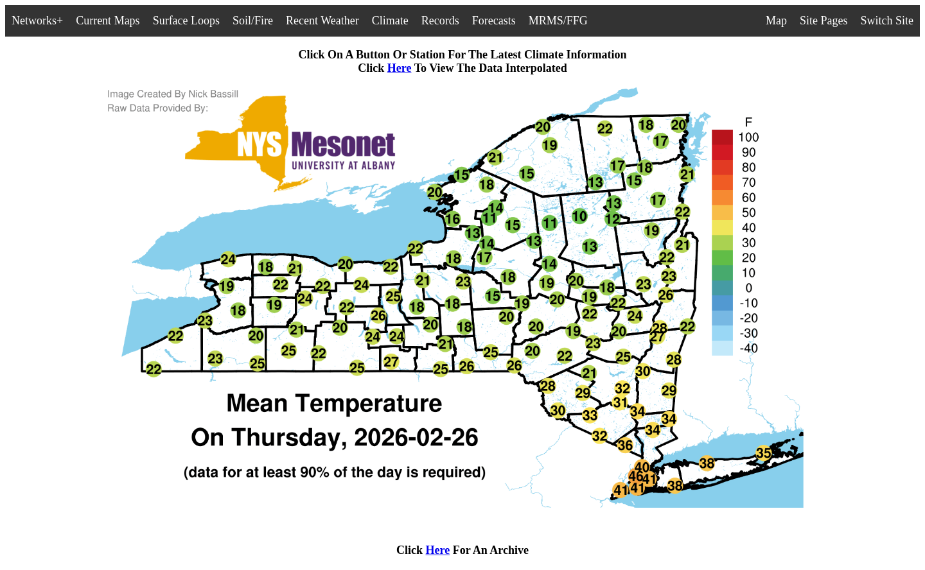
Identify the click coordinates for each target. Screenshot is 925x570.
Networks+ (37, 20)
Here (399, 68)
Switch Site (886, 20)
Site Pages (824, 20)
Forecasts (494, 20)
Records (440, 20)
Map (776, 20)
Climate (390, 20)
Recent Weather (322, 20)
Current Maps (107, 20)
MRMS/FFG (558, 20)
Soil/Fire (253, 20)
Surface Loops (186, 20)
